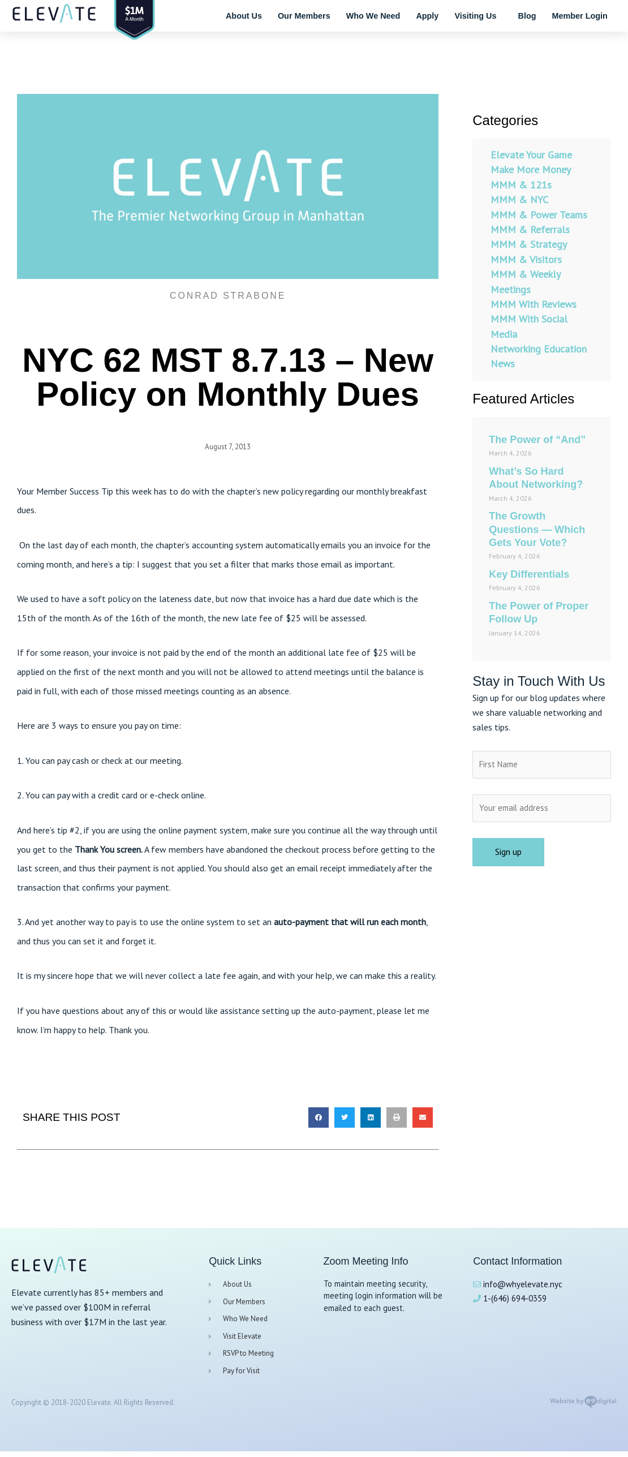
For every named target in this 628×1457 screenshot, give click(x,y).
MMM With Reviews (534, 304)
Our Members (304, 15)
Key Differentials (529, 574)
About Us (244, 15)
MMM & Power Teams (539, 214)
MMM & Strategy (529, 244)
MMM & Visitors (526, 259)
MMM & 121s (521, 184)
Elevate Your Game (531, 154)
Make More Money (531, 169)
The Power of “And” (537, 439)
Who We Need (373, 15)
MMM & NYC (519, 199)
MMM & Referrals (530, 229)
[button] (318, 1117)
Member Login (579, 15)
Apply (427, 15)
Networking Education (539, 348)
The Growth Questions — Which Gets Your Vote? (537, 529)
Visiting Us (478, 16)
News (503, 363)
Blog (527, 15)
